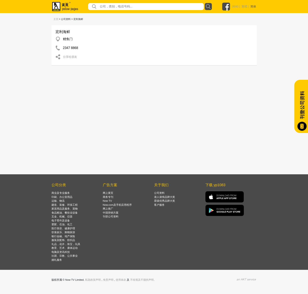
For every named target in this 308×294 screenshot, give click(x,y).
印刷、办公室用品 (62, 196)
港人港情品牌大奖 (164, 196)
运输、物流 (58, 200)
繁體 (244, 6)
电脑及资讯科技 (61, 251)
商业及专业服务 (61, 192)
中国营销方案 (110, 212)
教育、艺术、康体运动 (65, 247)
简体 (253, 6)
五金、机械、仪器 (62, 216)
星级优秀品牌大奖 (164, 200)
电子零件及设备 (61, 220)
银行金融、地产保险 (63, 236)
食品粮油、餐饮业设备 (65, 212)
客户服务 (159, 204)
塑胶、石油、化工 (62, 224)
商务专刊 (108, 196)
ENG (236, 6)
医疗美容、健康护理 (63, 228)
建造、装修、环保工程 (65, 204)
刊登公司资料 (110, 216)
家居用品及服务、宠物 (65, 208)
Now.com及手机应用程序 (117, 204)
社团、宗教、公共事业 (65, 255)
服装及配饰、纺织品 (63, 240)
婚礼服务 (57, 259)
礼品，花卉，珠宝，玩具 (66, 244)
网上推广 (108, 208)
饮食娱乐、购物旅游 (63, 232)
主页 (56, 19)
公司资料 (159, 192)
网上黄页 (108, 192)
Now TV (107, 200)
